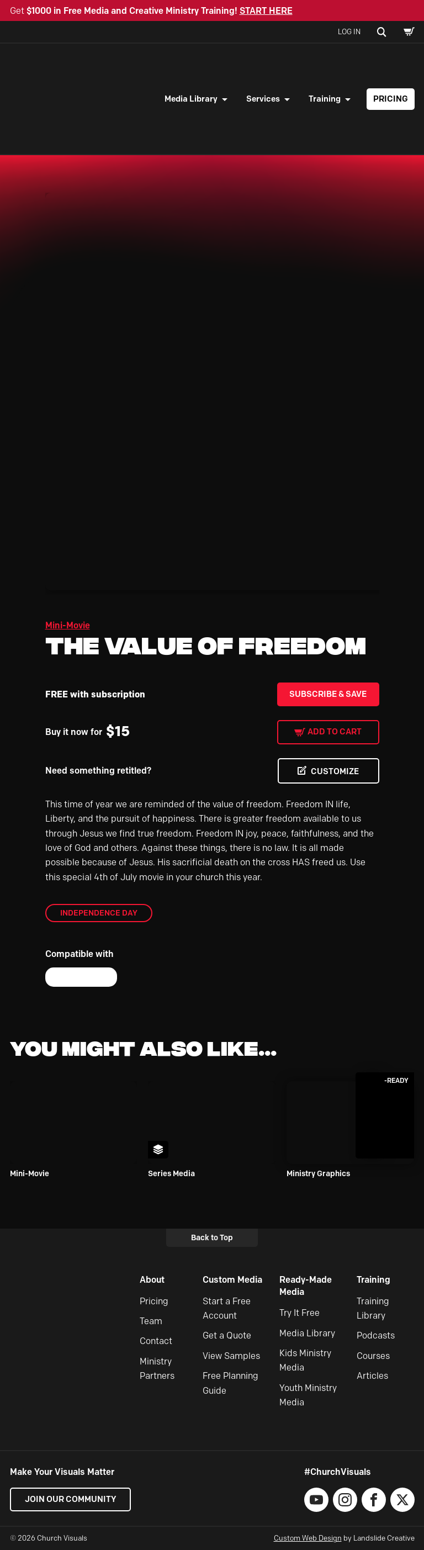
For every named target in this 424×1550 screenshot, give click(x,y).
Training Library (373, 1308)
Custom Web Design (308, 1538)
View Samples (231, 1356)
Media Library (191, 99)
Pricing (390, 99)
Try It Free (299, 1313)
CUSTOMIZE (335, 771)
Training (325, 99)
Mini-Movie (67, 625)
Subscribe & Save (328, 694)
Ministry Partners (157, 1368)
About (152, 1279)
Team (151, 1321)
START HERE (266, 11)
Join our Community (70, 1500)
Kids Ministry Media (305, 1360)
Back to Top (212, 1237)
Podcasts (376, 1335)
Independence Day (98, 913)
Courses (373, 1356)
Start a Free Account (227, 1308)
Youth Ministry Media (308, 1395)
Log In (349, 31)
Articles (372, 1376)
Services (263, 99)
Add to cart (335, 732)
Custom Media (232, 1279)
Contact (156, 1341)
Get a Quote (227, 1335)
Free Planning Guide (230, 1383)
